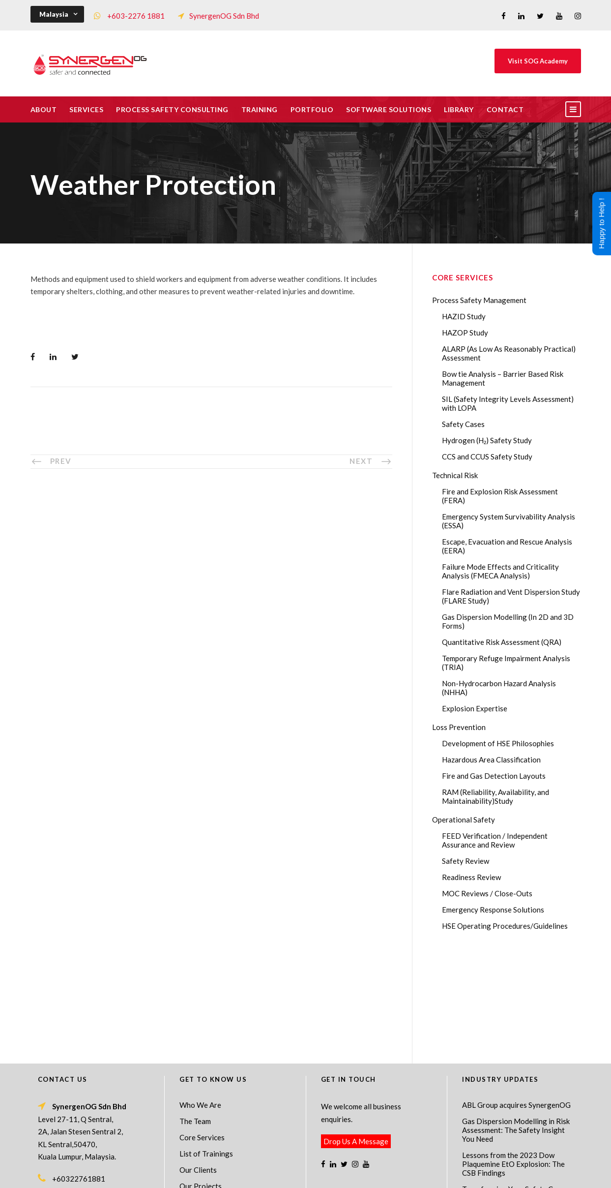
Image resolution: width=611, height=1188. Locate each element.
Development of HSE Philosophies (498, 743)
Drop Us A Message (355, 1035)
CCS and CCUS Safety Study (487, 456)
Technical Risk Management (384, 1174)
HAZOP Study (465, 332)
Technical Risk (455, 475)
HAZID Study (464, 316)
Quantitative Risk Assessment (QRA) (501, 642)
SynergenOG (300, 1163)
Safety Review (465, 860)
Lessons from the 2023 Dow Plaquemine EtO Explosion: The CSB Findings (513, 1057)
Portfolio (312, 109)
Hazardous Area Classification (491, 759)
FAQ (186, 1096)
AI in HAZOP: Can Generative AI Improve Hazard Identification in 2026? (515, 1125)
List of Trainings (206, 1047)
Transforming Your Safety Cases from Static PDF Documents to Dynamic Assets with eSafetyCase (517, 1091)
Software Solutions (388, 109)
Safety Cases (463, 424)
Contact (505, 109)
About (43, 109)
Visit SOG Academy (538, 61)
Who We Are (200, 998)
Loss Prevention (459, 727)
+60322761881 (78, 1072)
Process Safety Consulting (172, 109)
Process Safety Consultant (306, 1174)
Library (459, 109)
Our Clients (198, 1063)
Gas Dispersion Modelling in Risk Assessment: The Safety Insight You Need (516, 1023)
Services (86, 109)
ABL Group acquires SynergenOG (516, 998)
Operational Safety (463, 819)
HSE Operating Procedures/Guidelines (505, 925)
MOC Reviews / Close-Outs (487, 893)
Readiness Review (471, 877)
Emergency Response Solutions (493, 909)
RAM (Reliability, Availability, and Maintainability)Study (495, 796)
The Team (195, 1014)
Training (259, 109)
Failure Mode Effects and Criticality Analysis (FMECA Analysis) (500, 571)
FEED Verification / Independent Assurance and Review (495, 840)
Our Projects (200, 1079)
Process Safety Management (479, 300)
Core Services (202, 1031)
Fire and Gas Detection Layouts (494, 775)
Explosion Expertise (474, 708)
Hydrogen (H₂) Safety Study (487, 440)
